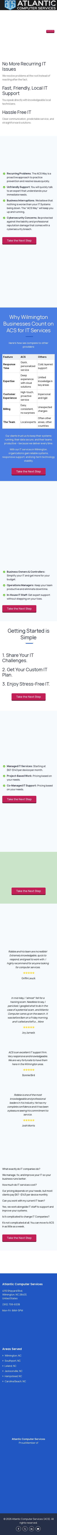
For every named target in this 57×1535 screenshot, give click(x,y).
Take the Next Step (50, 30)
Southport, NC (13, 1360)
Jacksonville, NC (13, 1371)
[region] (28, 388)
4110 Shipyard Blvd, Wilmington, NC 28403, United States (14, 1294)
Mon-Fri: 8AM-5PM (12, 1310)
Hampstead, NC (13, 1376)
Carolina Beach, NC (15, 1381)
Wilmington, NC (13, 1355)
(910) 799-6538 (11, 1304)
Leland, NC (10, 1366)
